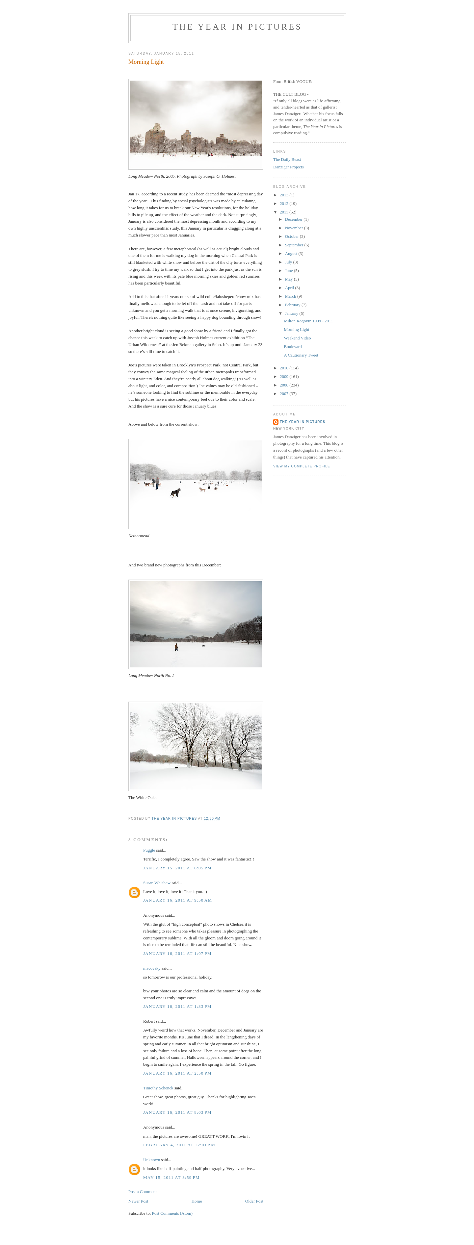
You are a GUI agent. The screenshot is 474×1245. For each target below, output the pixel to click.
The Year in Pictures (237, 27)
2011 (284, 212)
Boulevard (293, 346)
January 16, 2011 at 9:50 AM (177, 900)
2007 (284, 393)
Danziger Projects (288, 166)
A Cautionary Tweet (301, 355)
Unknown (151, 1159)
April (290, 287)
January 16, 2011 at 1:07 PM (177, 953)
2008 (284, 385)
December (294, 219)
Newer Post (138, 1201)
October (292, 236)
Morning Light (296, 329)
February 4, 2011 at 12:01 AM (179, 1144)
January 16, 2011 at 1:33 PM (177, 1006)
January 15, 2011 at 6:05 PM (177, 867)
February (293, 304)
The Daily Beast (287, 159)
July (289, 262)
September (294, 244)
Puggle (149, 850)
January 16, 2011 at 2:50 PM (177, 1073)
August (292, 253)
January (292, 313)
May (289, 279)
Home (197, 1201)
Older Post (254, 1201)
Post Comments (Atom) (172, 1213)
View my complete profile (301, 466)
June (289, 270)
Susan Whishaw (157, 882)
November (294, 227)
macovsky (152, 968)
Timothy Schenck (158, 1087)
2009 (284, 376)
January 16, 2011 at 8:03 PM (177, 1112)
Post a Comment (142, 1191)
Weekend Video (297, 338)
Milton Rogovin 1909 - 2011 (308, 320)
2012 (284, 203)
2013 (284, 194)
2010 (284, 367)
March (291, 296)
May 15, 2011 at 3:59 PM (171, 1177)
